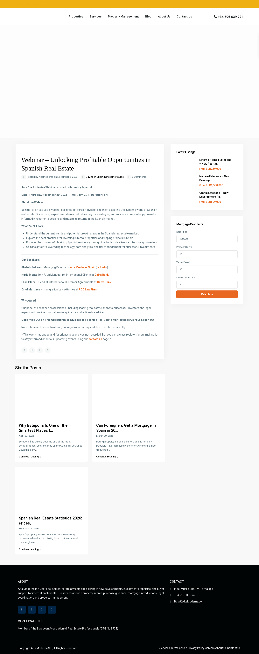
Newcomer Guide (114, 176)
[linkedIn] (28, 4)
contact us (95, 339)
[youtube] (35, 4)
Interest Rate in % (185, 277)
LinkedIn (102, 267)
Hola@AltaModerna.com (189, 601)
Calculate (207, 294)
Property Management (123, 16)
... (36, 449)
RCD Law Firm (88, 289)
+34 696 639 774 (230, 17)
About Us (164, 16)
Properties (76, 16)
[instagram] (43, 4)
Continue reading (30, 456)
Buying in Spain (94, 176)
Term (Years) (183, 262)
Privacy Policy (196, 648)
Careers (210, 648)
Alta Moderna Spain (82, 267)
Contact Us (184, 16)
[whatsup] (20, 4)
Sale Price (181, 231)
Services (96, 16)
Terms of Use (179, 648)
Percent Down (184, 247)
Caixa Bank (101, 274)
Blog (148, 16)
